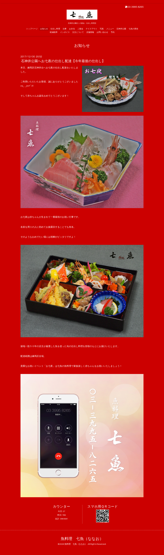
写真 (102, 29)
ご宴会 (80, 29)
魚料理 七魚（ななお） (82, 539)
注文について (78, 32)
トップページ (32, 29)
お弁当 (72, 29)
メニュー (110, 29)
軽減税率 (54, 32)
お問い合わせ (102, 32)
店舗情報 (90, 32)
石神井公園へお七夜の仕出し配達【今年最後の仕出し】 (63, 61)
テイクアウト (91, 29)
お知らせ (44, 29)
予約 (113, 32)
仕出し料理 (55, 29)
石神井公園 (121, 29)
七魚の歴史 (133, 29)
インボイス (65, 32)
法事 (64, 29)
